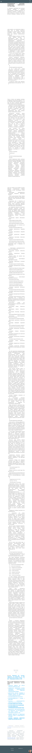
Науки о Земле (21, 735)
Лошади (9, 735)
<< (29, 2)
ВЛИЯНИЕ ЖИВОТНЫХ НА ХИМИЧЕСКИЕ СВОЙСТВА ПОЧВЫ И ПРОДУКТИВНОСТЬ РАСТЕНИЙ (16, 715)
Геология (14, 733)
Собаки (17, 739)
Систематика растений (16, 726)
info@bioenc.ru (20, 748)
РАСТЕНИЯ (9, 726)
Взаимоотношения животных (13, 731)
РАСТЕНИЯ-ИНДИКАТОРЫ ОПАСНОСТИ (15, 696)
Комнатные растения (19, 725)
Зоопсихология (21, 733)
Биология (11, 730)
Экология (21, 739)
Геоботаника (10, 725)
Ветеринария (19, 730)
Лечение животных (20, 734)
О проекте (12, 748)
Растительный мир (11, 737)
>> (31, 2)
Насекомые (14, 735)
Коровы (9, 734)
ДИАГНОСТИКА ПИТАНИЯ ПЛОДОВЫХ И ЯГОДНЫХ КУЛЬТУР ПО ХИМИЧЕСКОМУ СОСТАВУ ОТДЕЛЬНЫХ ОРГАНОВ (16, 694)
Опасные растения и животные (15, 736)
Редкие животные (20, 737)
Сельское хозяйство (11, 739)
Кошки (13, 734)
